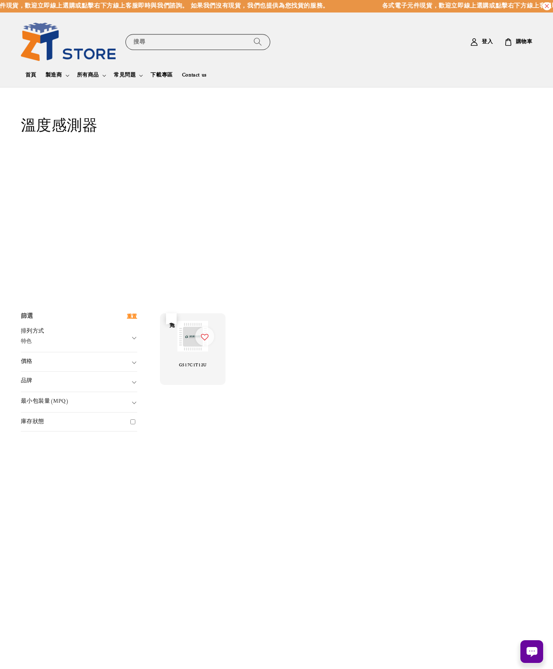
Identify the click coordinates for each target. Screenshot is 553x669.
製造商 (53, 75)
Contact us (194, 75)
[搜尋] (258, 41)
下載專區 (161, 75)
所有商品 (88, 75)
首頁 (30, 75)
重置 (132, 316)
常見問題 (125, 75)
